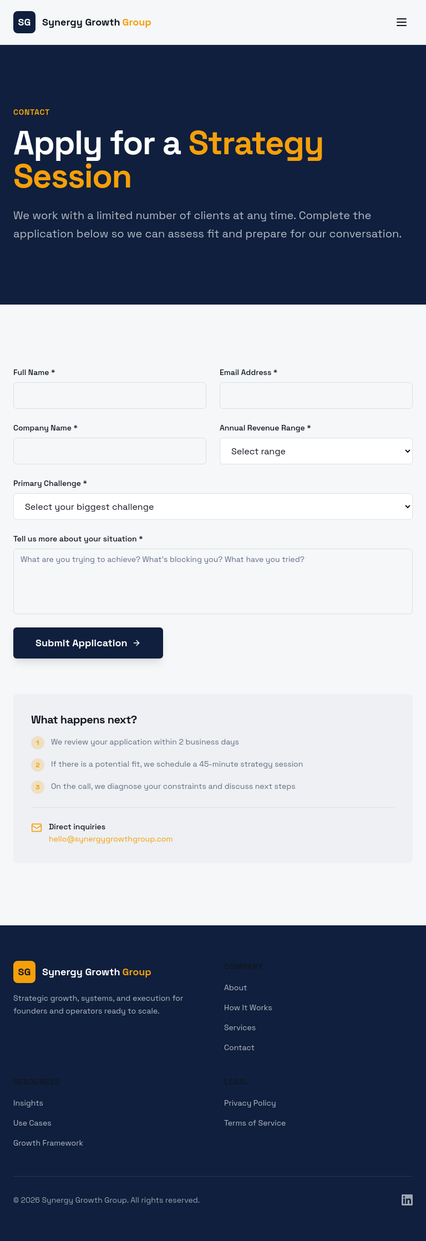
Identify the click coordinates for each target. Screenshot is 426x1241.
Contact (239, 1047)
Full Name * (34, 372)
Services (240, 1027)
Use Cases (32, 1123)
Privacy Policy (250, 1103)
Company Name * (45, 428)
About (235, 987)
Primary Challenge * (50, 483)
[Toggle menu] (401, 22)
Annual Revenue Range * (265, 428)
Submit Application (88, 642)
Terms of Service (255, 1123)
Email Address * (248, 372)
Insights (28, 1103)
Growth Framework (48, 1143)
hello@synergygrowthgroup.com (111, 839)
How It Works (248, 1007)
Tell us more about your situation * (78, 539)
